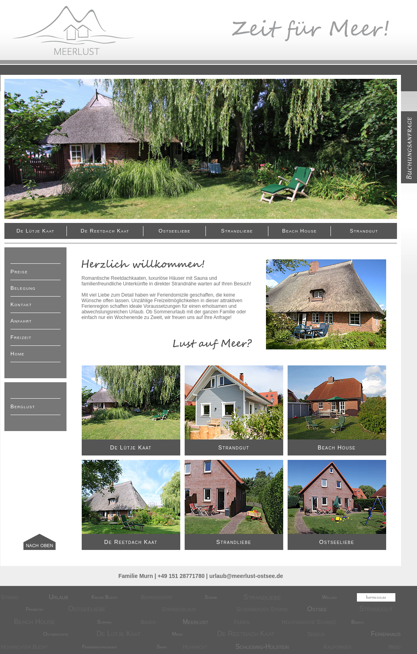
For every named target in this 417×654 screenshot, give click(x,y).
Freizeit (21, 337)
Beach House (299, 231)
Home (17, 354)
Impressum (376, 597)
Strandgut (364, 231)
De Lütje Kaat (35, 231)
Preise (19, 272)
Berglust (22, 406)
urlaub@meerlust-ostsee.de (246, 576)
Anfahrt (21, 321)
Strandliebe (237, 231)
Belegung (23, 288)
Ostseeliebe (174, 231)
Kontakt (21, 304)
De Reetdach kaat (105, 231)
